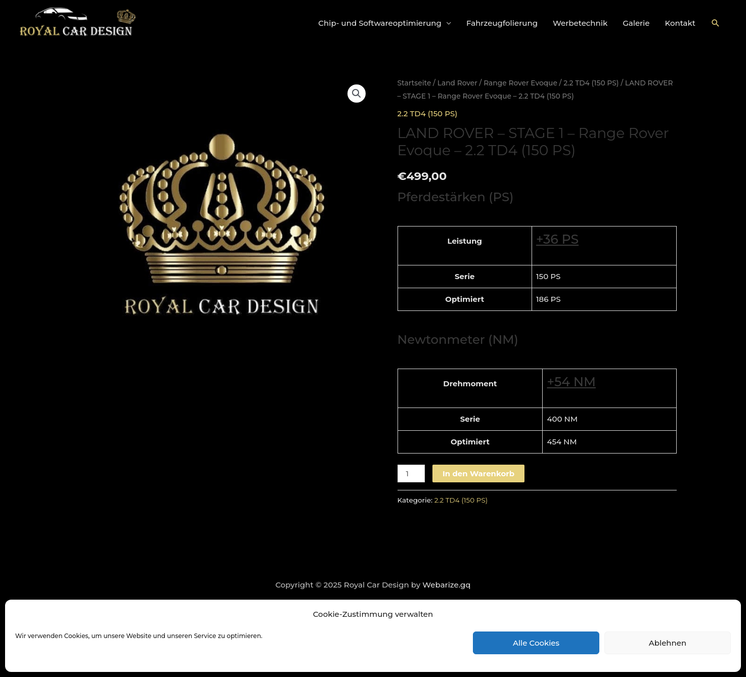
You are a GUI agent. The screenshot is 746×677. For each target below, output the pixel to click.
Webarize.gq (446, 585)
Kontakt (680, 23)
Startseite (414, 83)
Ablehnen (667, 643)
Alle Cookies (536, 643)
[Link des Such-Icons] (716, 23)
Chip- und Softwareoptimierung (380, 23)
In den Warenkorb (478, 473)
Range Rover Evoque (520, 83)
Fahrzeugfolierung (502, 23)
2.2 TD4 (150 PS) (591, 83)
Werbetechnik (580, 23)
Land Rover (457, 83)
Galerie (636, 23)
